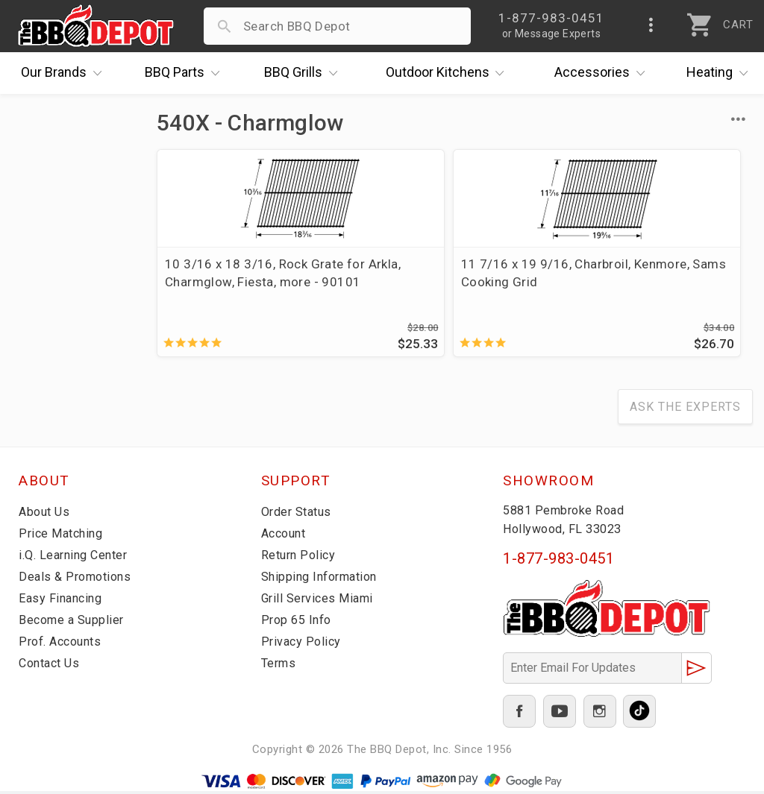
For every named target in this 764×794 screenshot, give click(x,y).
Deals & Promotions (78, 580)
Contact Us (52, 666)
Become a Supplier (74, 623)
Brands (65, 73)
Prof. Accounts (63, 644)
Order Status (299, 515)
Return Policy (300, 558)
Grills (304, 73)
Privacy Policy (302, 644)
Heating (720, 73)
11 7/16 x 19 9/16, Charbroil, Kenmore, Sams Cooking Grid (453, 272)
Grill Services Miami (320, 601)
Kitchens (449, 73)
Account (286, 536)
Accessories (603, 73)
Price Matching (63, 536)
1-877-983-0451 (558, 562)
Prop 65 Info (298, 623)
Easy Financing (63, 601)
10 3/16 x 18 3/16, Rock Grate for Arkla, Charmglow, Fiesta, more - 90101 (246, 281)
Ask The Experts (685, 410)
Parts (186, 73)
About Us (46, 515)
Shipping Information (323, 580)
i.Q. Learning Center (77, 558)
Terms (280, 666)
